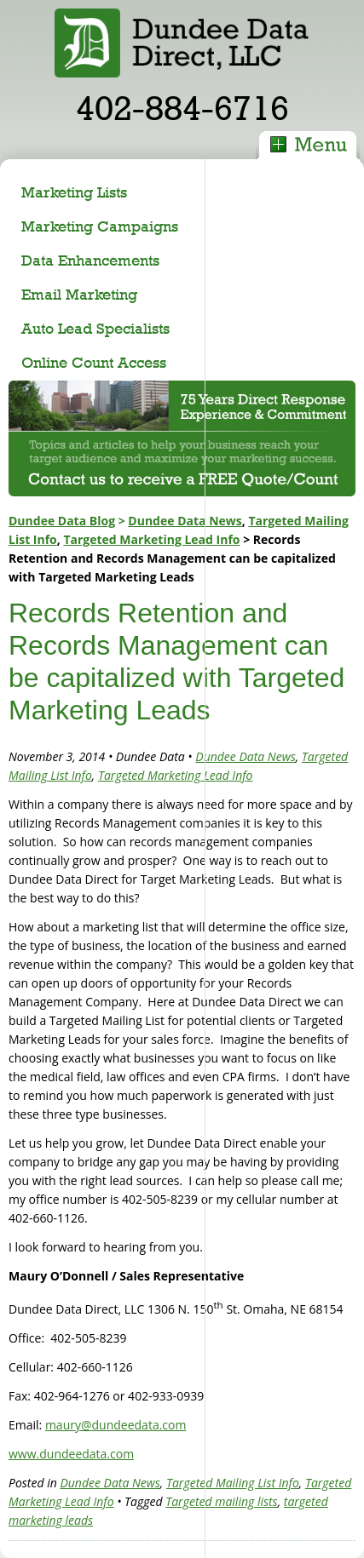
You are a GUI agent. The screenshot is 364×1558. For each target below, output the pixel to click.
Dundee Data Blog (62, 521)
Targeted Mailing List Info (232, 1483)
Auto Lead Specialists (95, 328)
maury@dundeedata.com (116, 1425)
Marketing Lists (74, 192)
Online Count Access (93, 362)
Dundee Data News (184, 521)
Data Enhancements (90, 260)
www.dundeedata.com (71, 1454)
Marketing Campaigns (99, 226)
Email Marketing (79, 294)
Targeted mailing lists (221, 1501)
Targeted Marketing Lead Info (151, 539)
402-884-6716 (182, 107)
